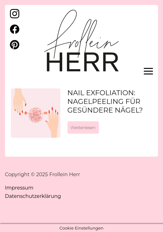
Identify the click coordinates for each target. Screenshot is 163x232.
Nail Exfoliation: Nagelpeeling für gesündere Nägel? (105, 101)
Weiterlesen (83, 127)
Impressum (19, 188)
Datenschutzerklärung (33, 196)
